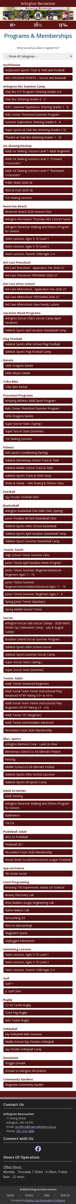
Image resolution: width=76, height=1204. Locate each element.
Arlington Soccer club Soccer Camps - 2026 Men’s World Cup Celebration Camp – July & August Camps (37, 627)
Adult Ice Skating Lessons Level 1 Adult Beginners (37, 151)
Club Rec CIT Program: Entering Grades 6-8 (33, 92)
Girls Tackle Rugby (17, 1020)
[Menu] (63, 25)
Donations (10, 1058)
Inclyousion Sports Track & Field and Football (34, 70)
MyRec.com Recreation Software (45, 1200)
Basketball (11, 505)
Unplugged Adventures (20, 941)
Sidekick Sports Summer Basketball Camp (32, 541)
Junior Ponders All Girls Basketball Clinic (31, 518)
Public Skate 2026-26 (18, 182)
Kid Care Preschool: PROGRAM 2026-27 (31, 275)
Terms (10, 1195)
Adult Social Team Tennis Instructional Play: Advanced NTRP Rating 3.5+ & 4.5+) (33, 693)
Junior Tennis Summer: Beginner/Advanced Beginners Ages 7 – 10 (33, 572)
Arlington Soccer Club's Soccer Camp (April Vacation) (33, 320)
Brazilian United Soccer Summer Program (32, 639)
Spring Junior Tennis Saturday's (25, 602)
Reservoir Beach (15, 206)
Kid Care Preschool (16, 262)
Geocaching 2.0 (15, 918)
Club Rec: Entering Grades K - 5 (25, 99)
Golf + (9, 984)
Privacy (29, 1195)
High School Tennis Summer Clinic (27, 555)
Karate (8, 360)
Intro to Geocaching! (18, 925)
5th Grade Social (16, 873)
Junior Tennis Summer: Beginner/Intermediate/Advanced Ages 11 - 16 (35, 584)
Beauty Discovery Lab (19, 895)
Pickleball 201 (14, 844)
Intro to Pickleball (16, 837)
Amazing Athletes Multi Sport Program (30, 401)
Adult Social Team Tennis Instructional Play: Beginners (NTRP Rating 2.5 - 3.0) (33, 705)
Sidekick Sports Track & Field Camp (28, 476)
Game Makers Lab (17, 910)
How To (65, 1195)
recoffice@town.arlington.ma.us (35, 1127)
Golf (6, 978)
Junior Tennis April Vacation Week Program (33, 563)
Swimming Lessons (17, 949)
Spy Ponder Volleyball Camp (23, 1049)
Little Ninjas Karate (17, 373)
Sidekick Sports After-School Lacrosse (30, 774)
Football (9, 492)
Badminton (12, 815)
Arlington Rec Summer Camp (24, 86)
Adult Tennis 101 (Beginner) (23, 715)
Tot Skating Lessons (18, 198)
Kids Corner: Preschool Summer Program (32, 114)
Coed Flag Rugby (16, 1012)
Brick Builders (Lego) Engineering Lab (29, 903)
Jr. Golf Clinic (13, 991)
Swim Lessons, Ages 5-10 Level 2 (27, 246)
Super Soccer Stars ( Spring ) (23, 424)
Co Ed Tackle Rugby (18, 1005)
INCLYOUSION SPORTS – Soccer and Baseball (35, 78)
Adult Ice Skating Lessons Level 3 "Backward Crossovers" (34, 173)
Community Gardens (18, 1079)
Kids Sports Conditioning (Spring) (26, 453)
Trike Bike (10, 381)
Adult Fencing (14, 796)
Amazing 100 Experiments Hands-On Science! (34, 887)
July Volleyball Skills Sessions (23, 1034)
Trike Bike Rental (16, 387)
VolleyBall (10, 1029)
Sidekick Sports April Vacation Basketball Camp (35, 330)
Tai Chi (9, 823)
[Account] (38, 25)
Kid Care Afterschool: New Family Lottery (32, 304)
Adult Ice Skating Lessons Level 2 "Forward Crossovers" (33, 161)
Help (47, 1195)
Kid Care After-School (19, 284)
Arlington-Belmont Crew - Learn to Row (31, 744)
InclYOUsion (11, 65)
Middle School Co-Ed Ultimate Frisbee (30, 767)
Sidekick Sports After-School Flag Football (32, 344)
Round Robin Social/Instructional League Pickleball (38, 860)
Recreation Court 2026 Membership (28, 730)
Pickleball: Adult (15, 832)
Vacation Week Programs (22, 313)
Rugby (7, 1000)
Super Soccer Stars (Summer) (24, 431)
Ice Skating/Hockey (17, 146)
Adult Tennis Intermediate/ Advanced (29, 722)
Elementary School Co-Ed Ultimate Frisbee (33, 752)
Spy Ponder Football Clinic (22, 497)
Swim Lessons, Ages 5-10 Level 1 (27, 239)
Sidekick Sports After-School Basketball (30, 526)
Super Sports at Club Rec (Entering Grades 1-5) (35, 130)
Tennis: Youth (13, 550)
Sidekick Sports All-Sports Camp (26, 782)
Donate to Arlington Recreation (25, 1071)
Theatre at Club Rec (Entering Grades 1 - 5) (33, 137)
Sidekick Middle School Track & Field (29, 468)
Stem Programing (16, 882)
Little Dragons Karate (19, 365)
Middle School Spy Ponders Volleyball (29, 1042)
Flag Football (12, 339)
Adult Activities (14, 791)
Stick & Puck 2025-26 (19, 190)
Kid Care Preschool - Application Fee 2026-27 (34, 268)
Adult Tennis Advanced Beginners (27, 684)
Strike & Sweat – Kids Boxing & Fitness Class (34, 483)
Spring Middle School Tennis (23, 609)
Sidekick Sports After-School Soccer (28, 647)
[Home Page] (12, 25)
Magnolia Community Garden (24, 1085)
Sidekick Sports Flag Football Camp (28, 352)
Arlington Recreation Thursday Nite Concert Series (38, 219)
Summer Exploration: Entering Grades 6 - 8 (33, 122)
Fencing (10, 759)
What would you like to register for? (38, 48)
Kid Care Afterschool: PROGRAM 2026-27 (32, 297)
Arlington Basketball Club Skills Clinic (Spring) (34, 511)
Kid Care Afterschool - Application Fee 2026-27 (35, 289)
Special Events (13, 868)
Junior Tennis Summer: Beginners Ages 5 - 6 (34, 594)
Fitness (8, 447)
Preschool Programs (18, 395)
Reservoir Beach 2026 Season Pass (28, 212)
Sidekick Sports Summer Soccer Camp (30, 654)
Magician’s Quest (16, 933)
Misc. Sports (12, 739)
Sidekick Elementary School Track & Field (32, 460)
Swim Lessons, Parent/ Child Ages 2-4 (30, 254)
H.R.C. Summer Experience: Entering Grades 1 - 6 (37, 107)
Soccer (8, 618)
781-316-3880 (25, 1131)
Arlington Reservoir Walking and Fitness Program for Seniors (37, 229)
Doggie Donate (15, 1063)
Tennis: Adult (13, 678)
